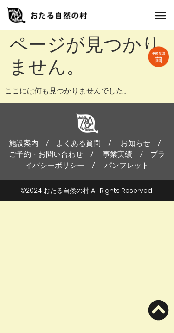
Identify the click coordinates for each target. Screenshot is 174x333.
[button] (160, 15)
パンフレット (126, 165)
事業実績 (117, 154)
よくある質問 (78, 143)
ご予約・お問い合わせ (46, 154)
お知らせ (135, 143)
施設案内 (24, 143)
